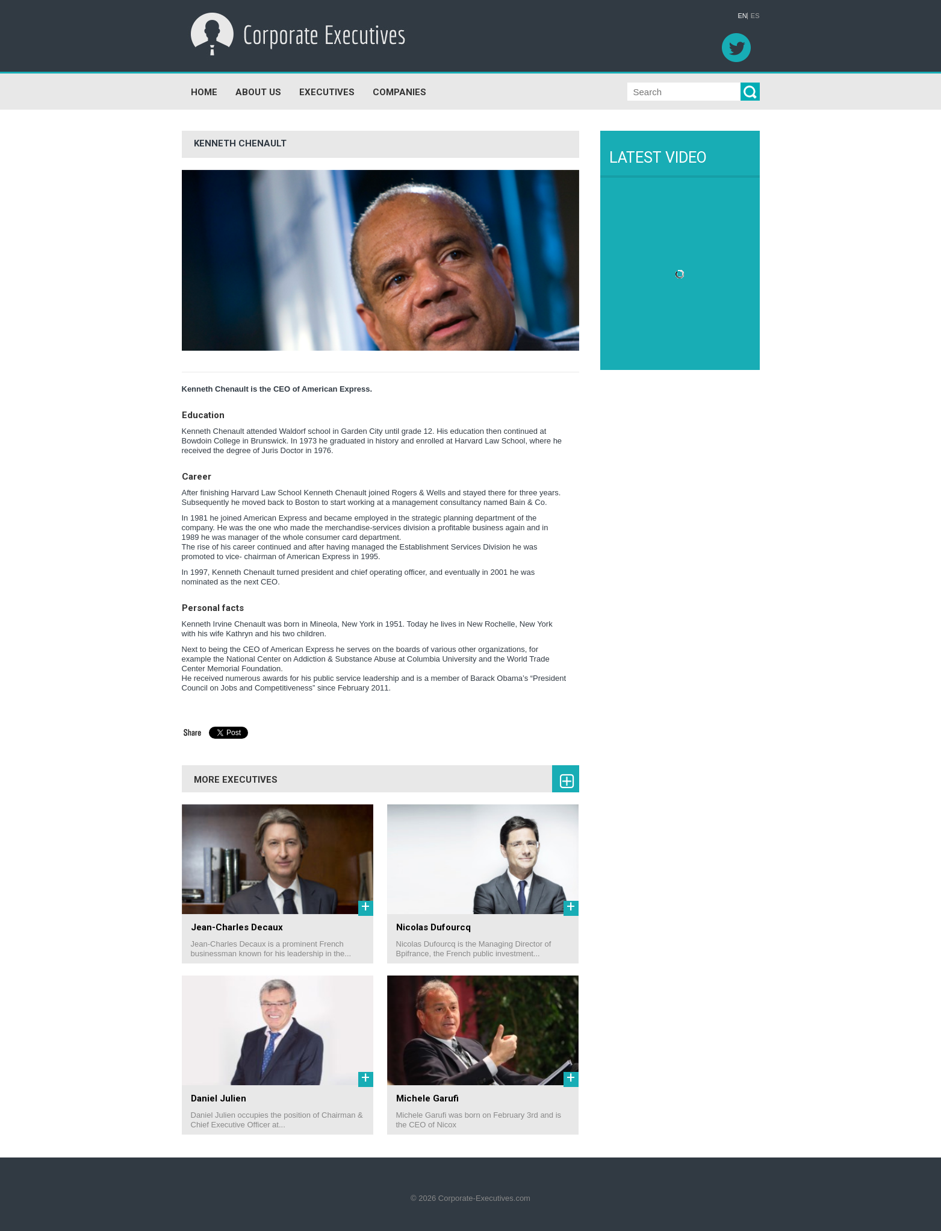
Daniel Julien (218, 1098)
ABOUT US (258, 92)
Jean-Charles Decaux (237, 927)
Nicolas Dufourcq (433, 927)
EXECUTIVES (327, 92)
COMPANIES (399, 92)
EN (742, 16)
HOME (204, 92)
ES (755, 16)
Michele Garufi (427, 1098)
